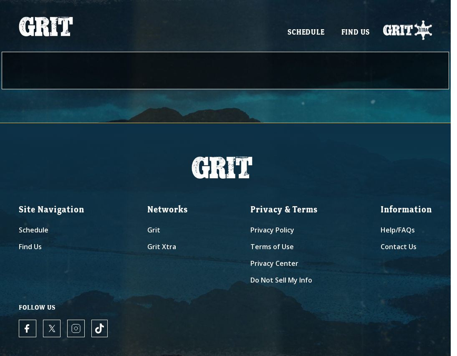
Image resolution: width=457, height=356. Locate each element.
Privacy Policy (272, 231)
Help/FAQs (398, 231)
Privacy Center (274, 265)
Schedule (306, 33)
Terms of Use (272, 248)
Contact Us (399, 248)
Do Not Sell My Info (281, 281)
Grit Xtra (161, 248)
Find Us (355, 33)
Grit (153, 231)
